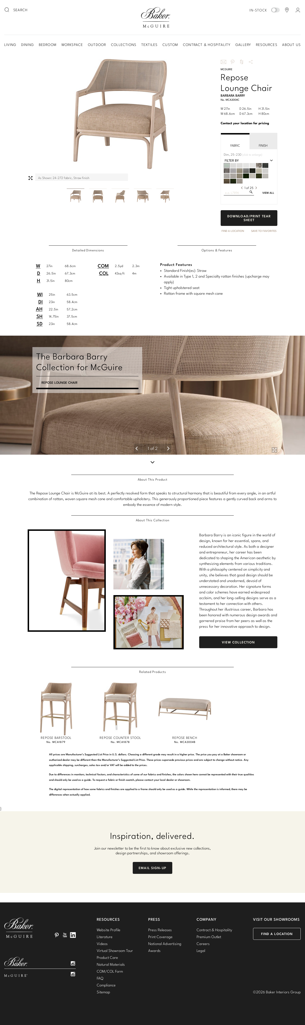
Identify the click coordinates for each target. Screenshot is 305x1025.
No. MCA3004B (184, 742)
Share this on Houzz (241, 62)
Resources (266, 44)
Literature (104, 936)
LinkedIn (73, 935)
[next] (256, 188)
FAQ (100, 978)
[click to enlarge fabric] (232, 155)
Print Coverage (160, 936)
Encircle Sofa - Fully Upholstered (70, 382)
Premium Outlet (209, 936)
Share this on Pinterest (232, 62)
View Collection (238, 642)
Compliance (106, 985)
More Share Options (251, 62)
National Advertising (164, 943)
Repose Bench (184, 737)
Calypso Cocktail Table (61, 394)
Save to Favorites (263, 231)
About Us (291, 44)
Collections (123, 44)
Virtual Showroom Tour (115, 950)
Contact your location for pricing (245, 123)
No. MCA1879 (56, 742)
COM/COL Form (110, 971)
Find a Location (277, 934)
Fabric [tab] (235, 142)
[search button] (7, 10)
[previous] (242, 188)
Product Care (107, 957)
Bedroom (47, 44)
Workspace (72, 44)
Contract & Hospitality (206, 44)
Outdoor (97, 44)
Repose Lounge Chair (59, 388)
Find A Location (233, 231)
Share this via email (223, 62)
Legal (201, 950)
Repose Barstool (56, 737)
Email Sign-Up (152, 868)
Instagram (73, 963)
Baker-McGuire (156, 17)
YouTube (65, 935)
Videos (102, 943)
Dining (27, 44)
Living (10, 44)
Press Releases (160, 929)
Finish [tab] (263, 142)
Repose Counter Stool (120, 737)
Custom (170, 44)
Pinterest (57, 935)
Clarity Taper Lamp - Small (63, 405)
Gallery (243, 44)
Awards (154, 950)
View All (268, 193)
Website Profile (108, 929)
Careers (203, 943)
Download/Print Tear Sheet (249, 218)
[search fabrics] (251, 192)
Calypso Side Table (57, 399)
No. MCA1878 (120, 742)
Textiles (149, 44)
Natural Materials (111, 964)
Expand (30, 178)
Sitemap (103, 991)
